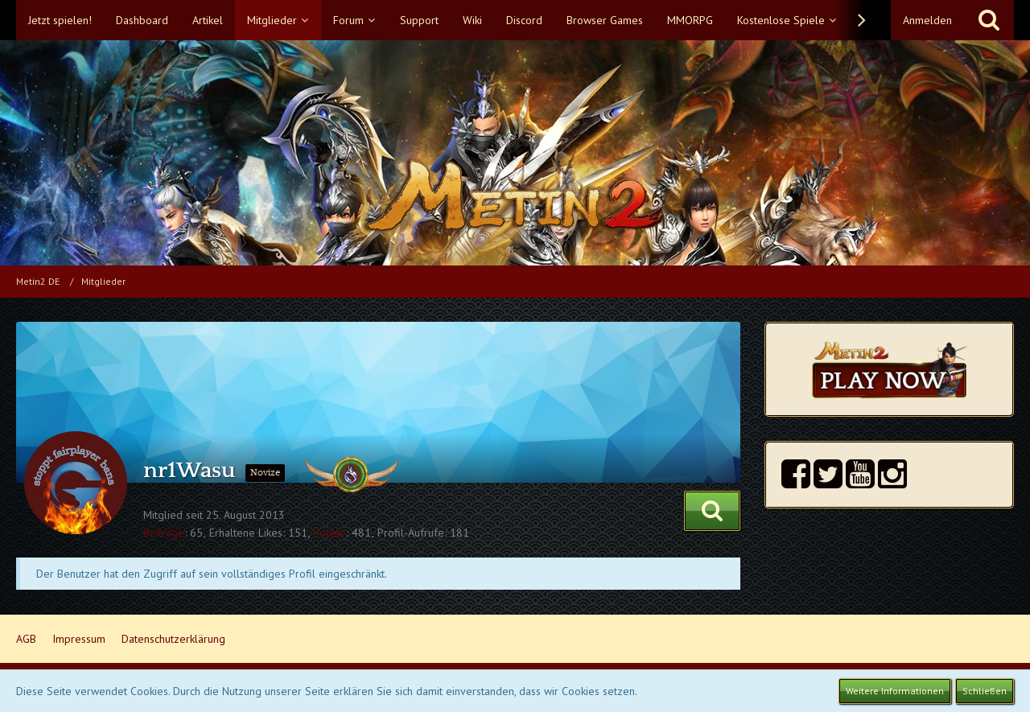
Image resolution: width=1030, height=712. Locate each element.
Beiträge (163, 532)
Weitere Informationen (895, 691)
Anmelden (927, 20)
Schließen (984, 691)
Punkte (330, 532)
